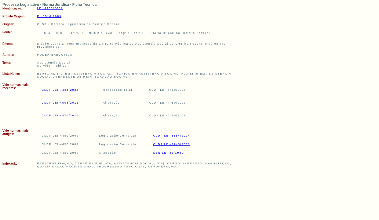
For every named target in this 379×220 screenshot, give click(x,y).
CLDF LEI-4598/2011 (60, 102)
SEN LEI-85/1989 (168, 152)
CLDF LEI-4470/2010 (60, 115)
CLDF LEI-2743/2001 (171, 144)
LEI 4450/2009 (50, 8)
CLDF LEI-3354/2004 (171, 135)
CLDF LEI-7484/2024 (60, 89)
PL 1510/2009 (49, 16)
